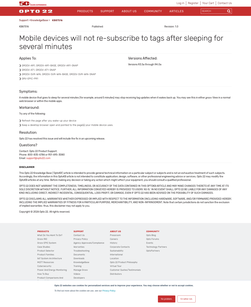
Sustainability (116, 251)
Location (114, 258)
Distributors (116, 274)
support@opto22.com (38, 158)
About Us (129, 11)
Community (153, 11)
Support (107, 11)
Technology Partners (156, 247)
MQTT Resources (45, 262)
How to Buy (43, 274)
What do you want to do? (49, 235)
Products (85, 11)
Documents (79, 254)
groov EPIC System (46, 243)
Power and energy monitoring (52, 270)
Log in (180, 3)
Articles (176, 11)
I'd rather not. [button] (186, 299)
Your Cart (208, 3)
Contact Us (225, 3)
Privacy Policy (108, 291)
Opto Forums (152, 239)
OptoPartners (153, 251)
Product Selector (45, 251)
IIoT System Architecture (49, 258)
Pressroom (115, 235)
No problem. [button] (166, 299)
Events (149, 243)
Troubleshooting (81, 251)
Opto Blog (151, 235)
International (116, 254)
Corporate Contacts (120, 247)
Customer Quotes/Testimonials (125, 270)
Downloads (79, 258)
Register (193, 3)
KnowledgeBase (39, 20)
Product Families (45, 254)
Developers (79, 278)
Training (77, 266)
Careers (114, 239)
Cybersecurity (44, 266)
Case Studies (43, 247)
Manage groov (81, 270)
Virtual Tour (115, 266)
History (113, 243)
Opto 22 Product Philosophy (124, 262)
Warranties (79, 247)
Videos (77, 274)
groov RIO (42, 239)
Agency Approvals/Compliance (89, 243)
